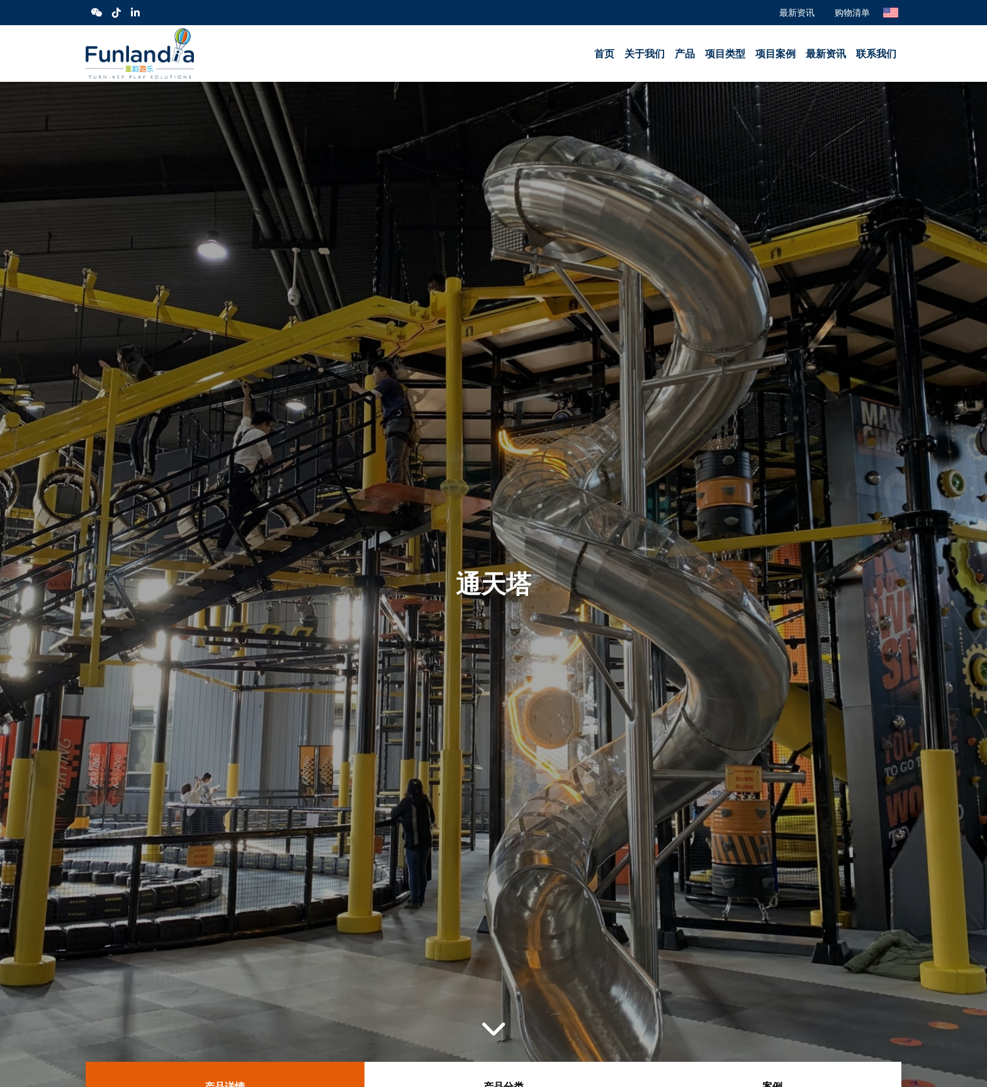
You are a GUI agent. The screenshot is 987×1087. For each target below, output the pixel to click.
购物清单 (852, 12)
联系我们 (876, 54)
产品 (685, 54)
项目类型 (725, 54)
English (890, 12)
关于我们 (644, 54)
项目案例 (775, 54)
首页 (604, 54)
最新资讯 (797, 12)
